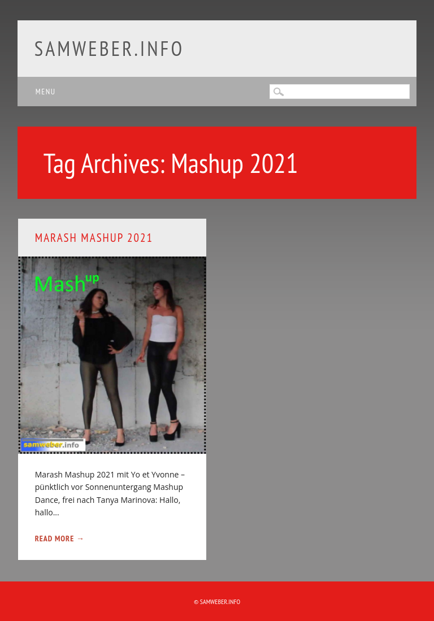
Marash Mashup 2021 (94, 237)
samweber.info (109, 48)
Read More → (60, 538)
